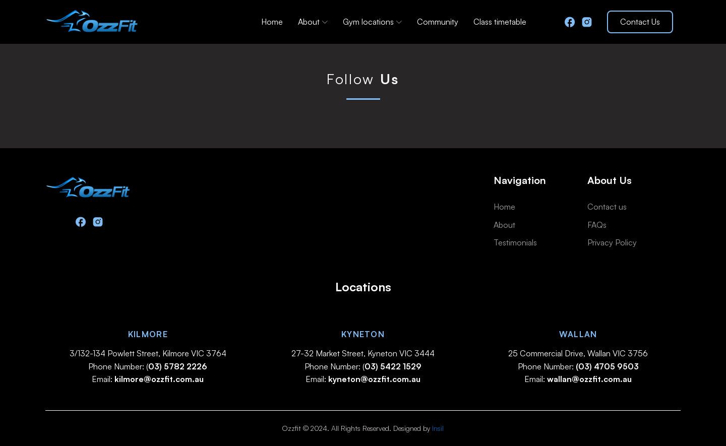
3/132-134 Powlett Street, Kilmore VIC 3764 (148, 353)
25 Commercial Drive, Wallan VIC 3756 (578, 353)
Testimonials (515, 242)
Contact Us (640, 22)
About (313, 22)
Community (437, 22)
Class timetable (499, 22)
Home (272, 22)
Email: (148, 379)
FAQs (597, 225)
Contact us (607, 207)
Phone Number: (578, 366)
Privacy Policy (612, 242)
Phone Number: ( (147, 366)
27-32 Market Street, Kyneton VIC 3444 (363, 353)
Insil (438, 428)
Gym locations (372, 22)
